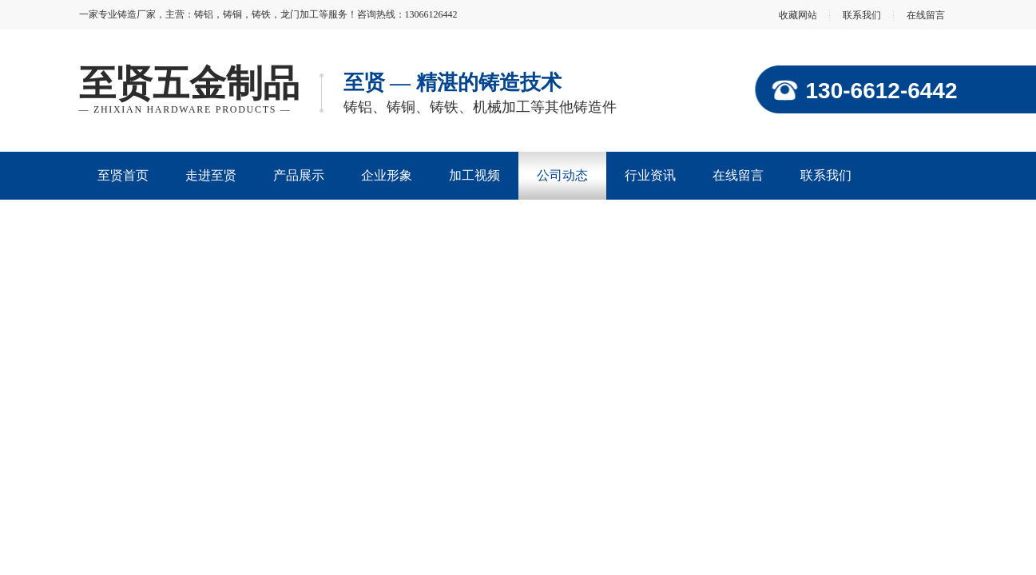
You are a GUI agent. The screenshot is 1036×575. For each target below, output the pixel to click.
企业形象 (386, 175)
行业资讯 (650, 175)
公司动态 (562, 175)
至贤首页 (123, 175)
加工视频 (474, 175)
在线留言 (926, 15)
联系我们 (862, 15)
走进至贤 (210, 175)
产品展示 (298, 175)
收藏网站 (798, 15)
